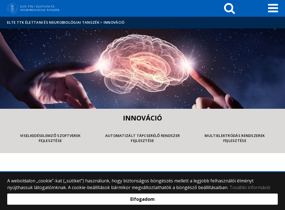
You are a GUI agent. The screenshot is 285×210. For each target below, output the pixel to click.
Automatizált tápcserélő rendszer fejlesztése (142, 138)
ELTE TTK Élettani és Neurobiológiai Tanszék (53, 22)
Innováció (114, 22)
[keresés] (229, 8)
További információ (249, 187)
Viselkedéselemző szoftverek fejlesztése (50, 138)
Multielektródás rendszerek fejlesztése (235, 138)
